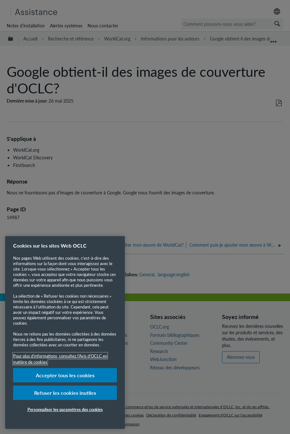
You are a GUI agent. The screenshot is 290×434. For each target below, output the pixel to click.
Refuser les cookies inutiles (65, 392)
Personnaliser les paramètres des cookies (65, 409)
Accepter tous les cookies (65, 375)
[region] (65, 332)
